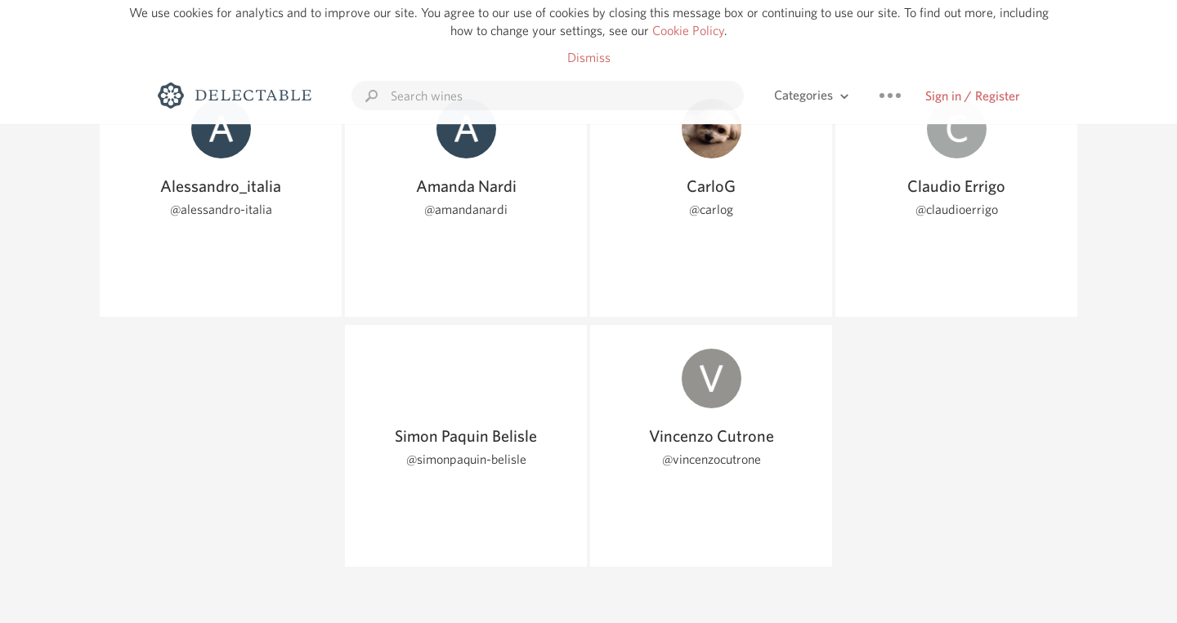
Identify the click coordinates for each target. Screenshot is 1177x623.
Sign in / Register (972, 96)
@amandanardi (466, 209)
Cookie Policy (688, 30)
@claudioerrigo (956, 209)
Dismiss (589, 57)
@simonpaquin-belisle (466, 459)
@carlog (711, 209)
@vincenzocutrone (711, 459)
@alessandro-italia (221, 209)
